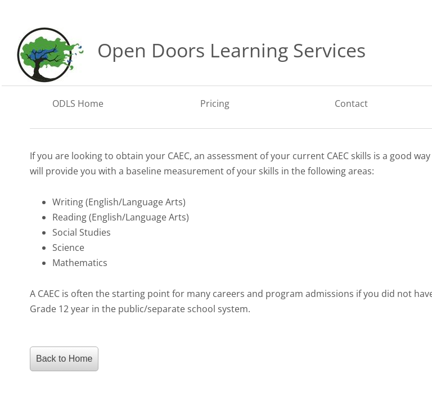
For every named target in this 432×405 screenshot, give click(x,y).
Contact (351, 103)
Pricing (215, 103)
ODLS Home (78, 103)
